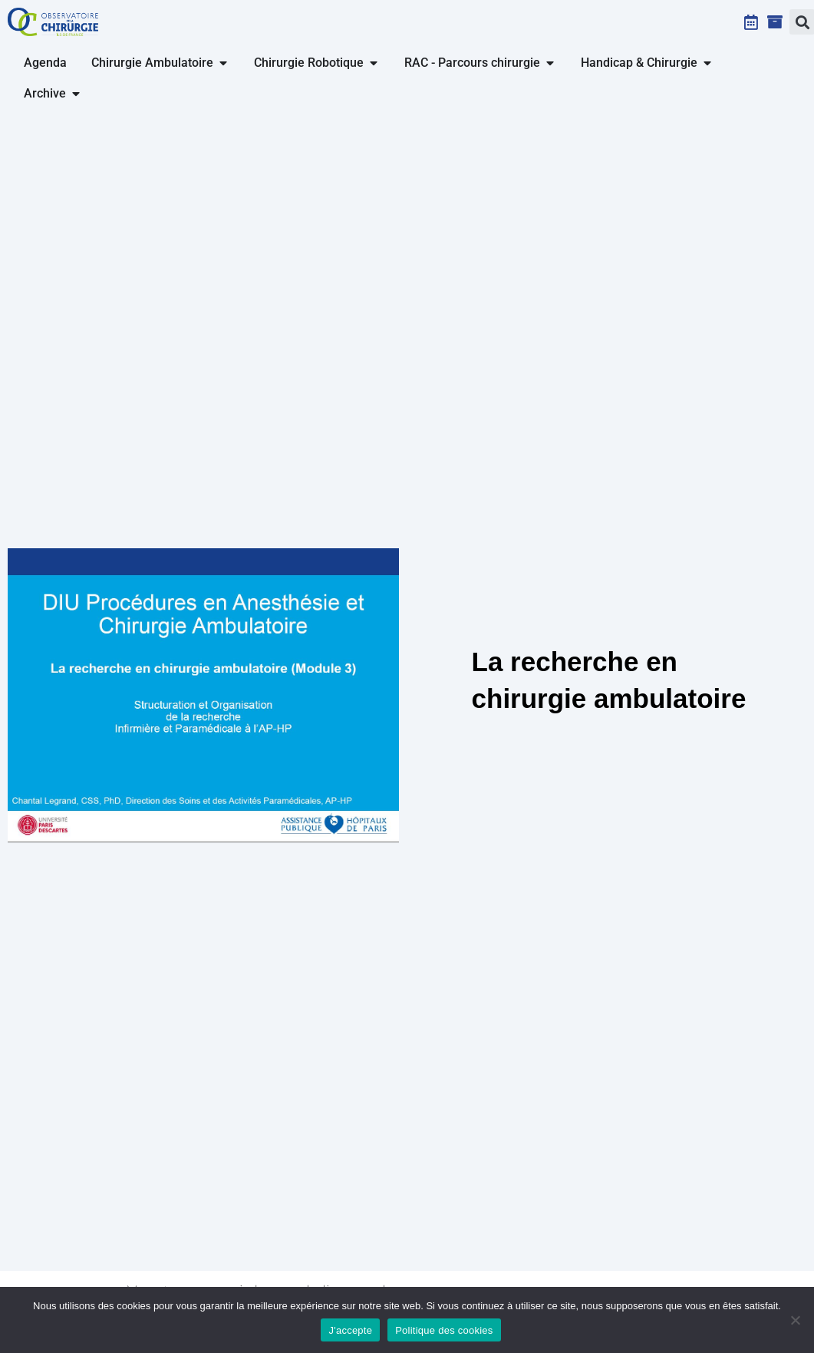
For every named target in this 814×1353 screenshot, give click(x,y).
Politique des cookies (444, 1330)
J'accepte (350, 1330)
